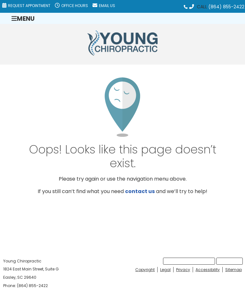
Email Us (104, 5)
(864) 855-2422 (226, 7)
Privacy (183, 269)
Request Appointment (26, 5)
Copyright (145, 269)
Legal (165, 269)
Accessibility (208, 269)
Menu (22, 18)
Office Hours (71, 5)
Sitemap (233, 269)
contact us (140, 191)
